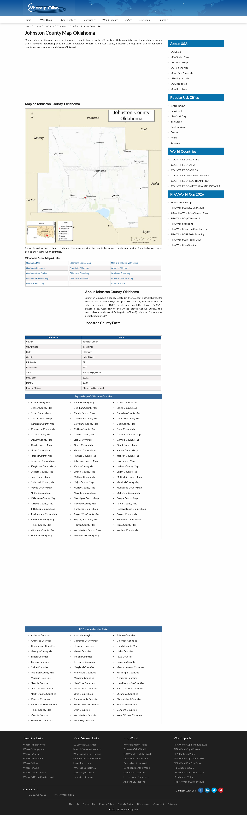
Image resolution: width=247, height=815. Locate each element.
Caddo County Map (84, 413)
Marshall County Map (128, 482)
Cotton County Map (85, 429)
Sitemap (172, 804)
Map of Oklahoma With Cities (124, 263)
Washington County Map (87, 530)
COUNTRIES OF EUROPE (185, 159)
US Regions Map (180, 67)
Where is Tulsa (118, 283)
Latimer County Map (128, 466)
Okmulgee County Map (86, 498)
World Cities (109, 19)
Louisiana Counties (127, 661)
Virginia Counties (40, 715)
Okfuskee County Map (129, 492)
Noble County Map (41, 492)
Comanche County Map (43, 429)
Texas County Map (41, 524)
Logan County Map (127, 471)
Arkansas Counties (41, 640)
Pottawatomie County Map (131, 508)
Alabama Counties (41, 635)
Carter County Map (41, 418)
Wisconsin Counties (42, 720)
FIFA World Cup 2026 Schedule (187, 207)
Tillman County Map (84, 524)
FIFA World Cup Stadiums (184, 244)
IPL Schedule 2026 (184, 767)
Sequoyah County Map (86, 519)
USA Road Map (179, 83)
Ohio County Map (83, 693)
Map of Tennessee (127, 704)
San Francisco (178, 126)
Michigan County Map (42, 672)
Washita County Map (128, 530)
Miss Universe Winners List (88, 749)
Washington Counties (85, 715)
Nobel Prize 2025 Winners (87, 758)
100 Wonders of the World (138, 753)
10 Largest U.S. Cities (84, 744)
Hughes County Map (85, 455)
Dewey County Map (41, 439)
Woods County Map (41, 535)
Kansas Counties (40, 661)
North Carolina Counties (130, 688)
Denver (175, 132)
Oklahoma (61, 26)
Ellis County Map (83, 439)
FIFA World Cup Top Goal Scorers (189, 229)
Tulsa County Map (126, 524)
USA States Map (180, 57)
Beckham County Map (85, 407)
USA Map (176, 51)
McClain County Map (85, 476)
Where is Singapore (33, 749)
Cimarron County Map (43, 423)
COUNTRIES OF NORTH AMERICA (190, 175)
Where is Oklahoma (120, 268)
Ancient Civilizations (134, 781)
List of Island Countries (136, 777)
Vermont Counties (127, 709)
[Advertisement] (93, 75)
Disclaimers (143, 804)
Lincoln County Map (84, 471)
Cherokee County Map (86, 418)
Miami (174, 137)
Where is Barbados (33, 758)
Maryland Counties (84, 667)
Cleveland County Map (86, 423)
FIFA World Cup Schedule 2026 (190, 744)
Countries (88, 19)
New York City (178, 116)
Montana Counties (84, 677)
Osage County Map (127, 498)
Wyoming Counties (84, 720)
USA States (49, 26)
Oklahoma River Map (121, 273)
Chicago (175, 142)
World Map (46, 19)
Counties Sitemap (83, 777)
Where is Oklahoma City (122, 278)
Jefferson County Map (43, 460)
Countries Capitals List (136, 758)
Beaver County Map (41, 407)
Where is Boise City (35, 283)
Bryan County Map (41, 413)
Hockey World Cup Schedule (189, 781)
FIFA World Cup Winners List (186, 218)
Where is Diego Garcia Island (38, 777)
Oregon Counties (40, 699)
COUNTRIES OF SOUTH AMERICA (190, 180)
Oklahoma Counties (127, 693)
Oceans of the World (135, 749)
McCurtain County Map (129, 476)
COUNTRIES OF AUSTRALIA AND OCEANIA (195, 186)
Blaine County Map (127, 407)
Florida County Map (127, 645)
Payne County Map (127, 503)
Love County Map (40, 476)
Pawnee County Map (85, 503)
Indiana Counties (83, 656)
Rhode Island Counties (129, 699)
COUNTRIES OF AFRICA (184, 170)
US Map (37, 26)
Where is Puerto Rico (34, 772)
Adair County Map (40, 402)
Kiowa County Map (84, 466)
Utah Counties (82, 709)
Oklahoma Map (33, 263)
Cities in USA (178, 105)
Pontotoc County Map (86, 508)
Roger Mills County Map (86, 514)
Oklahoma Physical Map (37, 278)
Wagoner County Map (43, 530)
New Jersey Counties (42, 688)
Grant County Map (127, 445)
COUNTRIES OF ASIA (183, 164)
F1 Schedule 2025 (183, 777)
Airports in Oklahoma (79, 268)
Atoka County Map (127, 402)
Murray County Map (84, 487)
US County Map (179, 62)
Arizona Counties (126, 635)
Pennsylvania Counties (86, 699)
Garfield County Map (128, 439)
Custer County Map (84, 434)
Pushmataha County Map (44, 514)
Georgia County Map (42, 651)
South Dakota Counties (86, 704)
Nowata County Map (85, 492)
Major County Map (84, 482)
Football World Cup (181, 202)
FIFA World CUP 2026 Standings (188, 234)
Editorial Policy (125, 804)
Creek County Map (41, 434)
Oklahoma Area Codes (36, 273)
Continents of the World (137, 767)
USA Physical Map (180, 78)
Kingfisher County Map (43, 466)
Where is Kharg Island (135, 744)
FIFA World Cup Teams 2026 (186, 239)
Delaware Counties (84, 645)
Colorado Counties (127, 640)
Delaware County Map (129, 434)
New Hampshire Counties (130, 683)
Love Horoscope (82, 763)
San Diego (176, 121)
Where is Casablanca (84, 767)
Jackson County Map (128, 455)
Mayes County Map (41, 487)
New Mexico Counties (86, 688)
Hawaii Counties (82, 651)
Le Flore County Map (42, 471)
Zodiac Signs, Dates (84, 772)
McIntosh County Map (43, 482)
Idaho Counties (125, 651)
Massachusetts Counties (130, 667)
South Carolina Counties (44, 704)
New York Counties (84, 683)
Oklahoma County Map (80, 263)
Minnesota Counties (85, 672)
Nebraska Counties (127, 677)
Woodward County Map (86, 535)
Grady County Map (84, 445)
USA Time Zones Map (182, 73)
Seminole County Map (43, 519)
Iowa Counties (125, 656)
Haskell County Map (41, 455)
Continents (67, 19)
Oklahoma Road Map (79, 278)
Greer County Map (41, 450)
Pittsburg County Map (43, 508)
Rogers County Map (127, 514)
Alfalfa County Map (84, 402)
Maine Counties (39, 667)
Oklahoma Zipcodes (35, 268)
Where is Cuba (31, 767)
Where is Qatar (31, 753)
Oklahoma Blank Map (79, 273)
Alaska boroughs (83, 635)
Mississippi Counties (128, 672)
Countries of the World (136, 763)
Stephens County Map (129, 519)
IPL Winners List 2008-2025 (189, 772)
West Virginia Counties (129, 715)
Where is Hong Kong (34, 744)
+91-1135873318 (36, 794)
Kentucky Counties (84, 661)
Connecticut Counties (43, 645)
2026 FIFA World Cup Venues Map (189, 213)
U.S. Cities (144, 19)
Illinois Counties (39, 656)
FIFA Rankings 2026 (184, 753)
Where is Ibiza (30, 763)
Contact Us (89, 804)
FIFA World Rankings (182, 223)
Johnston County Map (86, 460)
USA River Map (179, 89)
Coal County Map (126, 423)
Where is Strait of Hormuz (87, 753)
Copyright (158, 804)
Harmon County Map (85, 450)
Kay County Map (126, 460)
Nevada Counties (40, 683)
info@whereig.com (64, 794)
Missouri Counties (41, 677)
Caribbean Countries (135, 772)
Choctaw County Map (128, 418)
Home (28, 19)
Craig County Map (126, 429)
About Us (74, 804)
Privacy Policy (106, 804)
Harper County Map (127, 450)
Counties (73, 26)
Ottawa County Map (42, 503)
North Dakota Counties (43, 693)
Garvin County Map (41, 445)
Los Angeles (177, 110)
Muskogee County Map (129, 487)
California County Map (86, 640)
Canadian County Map (128, 413)
